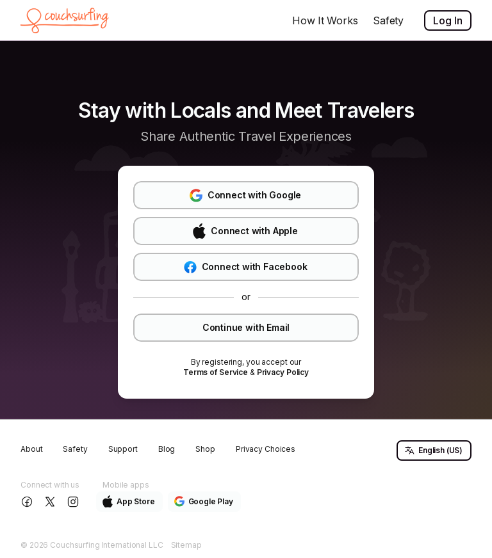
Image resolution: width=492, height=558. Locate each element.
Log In (448, 20)
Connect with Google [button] (245, 195)
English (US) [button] (433, 450)
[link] (215, 372)
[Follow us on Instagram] (74, 501)
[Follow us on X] (51, 501)
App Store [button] (128, 501)
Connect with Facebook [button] (246, 267)
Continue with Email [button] (246, 327)
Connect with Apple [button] (245, 231)
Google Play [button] (203, 501)
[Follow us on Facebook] (28, 501)
